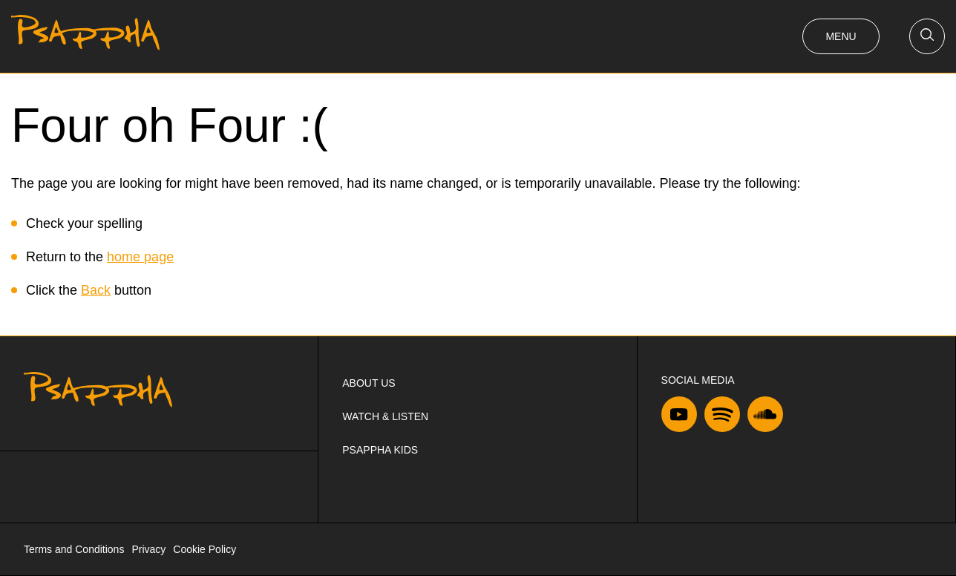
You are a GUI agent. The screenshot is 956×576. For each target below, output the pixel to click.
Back (96, 290)
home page (140, 256)
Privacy (148, 549)
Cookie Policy (204, 549)
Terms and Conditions (74, 549)
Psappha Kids (380, 450)
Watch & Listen (385, 416)
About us (368, 383)
